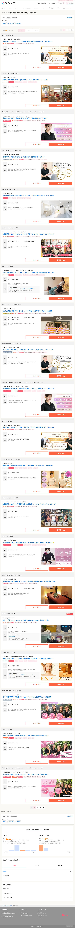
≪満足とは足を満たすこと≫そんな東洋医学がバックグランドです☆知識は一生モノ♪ (28, 658)
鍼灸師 (58, 8)
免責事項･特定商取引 (42, 915)
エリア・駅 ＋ (11, 23)
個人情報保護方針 (42, 913)
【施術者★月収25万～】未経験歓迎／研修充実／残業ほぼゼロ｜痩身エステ (25, 118)
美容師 (3, 8)
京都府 (11, 905)
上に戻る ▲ (70, 926)
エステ (7, 905)
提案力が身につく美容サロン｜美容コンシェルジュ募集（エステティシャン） (26, 80)
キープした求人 (52, 3)
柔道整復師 (51, 8)
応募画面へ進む (61, 67)
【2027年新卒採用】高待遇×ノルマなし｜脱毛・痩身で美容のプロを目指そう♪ (26, 736)
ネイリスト (17, 8)
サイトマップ (41, 918)
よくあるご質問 (5, 912)
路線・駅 (60, 865)
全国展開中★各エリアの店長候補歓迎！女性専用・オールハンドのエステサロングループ (29, 504)
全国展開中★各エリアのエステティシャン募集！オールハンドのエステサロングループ (28, 234)
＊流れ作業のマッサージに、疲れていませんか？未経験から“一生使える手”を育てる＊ (28, 272)
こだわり (37, 865)
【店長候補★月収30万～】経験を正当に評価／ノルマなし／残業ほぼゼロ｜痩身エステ (28, 388)
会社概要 (40, 916)
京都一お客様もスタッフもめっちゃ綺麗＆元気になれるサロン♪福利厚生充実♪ (26, 620)
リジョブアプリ (5, 915)
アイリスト (9, 8)
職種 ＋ (4, 23)
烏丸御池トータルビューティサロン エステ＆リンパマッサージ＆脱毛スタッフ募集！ (28, 195)
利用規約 (40, 912)
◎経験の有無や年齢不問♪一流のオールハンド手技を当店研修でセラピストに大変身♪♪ (28, 311)
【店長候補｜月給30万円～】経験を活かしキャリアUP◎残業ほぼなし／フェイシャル (28, 349)
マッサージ (44, 8)
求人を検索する (42, 3)
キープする (37, 67)
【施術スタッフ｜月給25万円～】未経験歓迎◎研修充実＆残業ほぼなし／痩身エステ (28, 41)
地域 (15, 865)
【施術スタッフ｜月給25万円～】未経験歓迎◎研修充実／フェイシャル (24, 157)
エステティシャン (27, 8)
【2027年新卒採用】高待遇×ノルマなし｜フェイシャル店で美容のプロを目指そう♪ (27, 697)
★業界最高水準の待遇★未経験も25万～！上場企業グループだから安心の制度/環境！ (28, 465)
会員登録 (70, 3)
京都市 (4, 871)
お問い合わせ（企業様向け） (26, 915)
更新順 (36, 30)
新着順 (29, 30)
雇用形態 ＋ (18, 23)
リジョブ (3, 905)
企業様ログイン (70, 0)
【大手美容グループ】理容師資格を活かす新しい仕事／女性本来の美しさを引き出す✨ (28, 542)
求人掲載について (62, 0)
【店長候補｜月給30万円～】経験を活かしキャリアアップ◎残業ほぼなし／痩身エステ (28, 427)
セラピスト (36, 8)
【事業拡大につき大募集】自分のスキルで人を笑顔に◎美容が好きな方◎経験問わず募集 (29, 581)
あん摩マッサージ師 (67, 8)
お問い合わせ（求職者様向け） (9, 913)
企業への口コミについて (7, 916)
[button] (37, 49)
